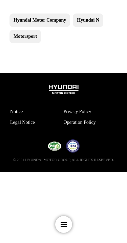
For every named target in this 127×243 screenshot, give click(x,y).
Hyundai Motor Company (40, 20)
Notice (16, 111)
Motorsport (25, 36)
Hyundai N (88, 20)
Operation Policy (80, 122)
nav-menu (63, 224)
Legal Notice (22, 122)
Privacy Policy (77, 111)
